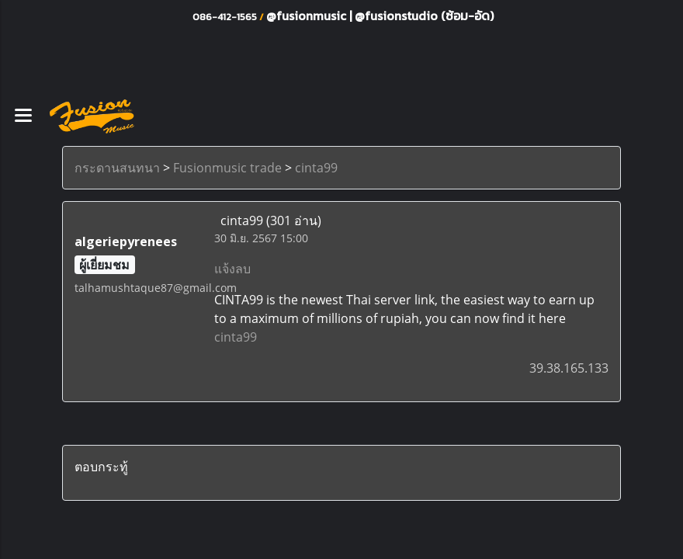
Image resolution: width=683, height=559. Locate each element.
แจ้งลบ (232, 268)
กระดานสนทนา (117, 167)
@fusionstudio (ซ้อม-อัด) (424, 15)
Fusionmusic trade (227, 167)
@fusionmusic (307, 15)
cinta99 (316, 167)
